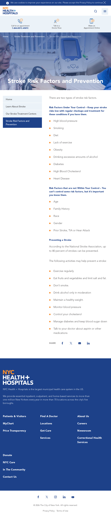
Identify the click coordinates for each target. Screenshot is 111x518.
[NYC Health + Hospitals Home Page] (10, 11)
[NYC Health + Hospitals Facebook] (38, 497)
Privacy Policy (48, 511)
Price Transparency (14, 431)
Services (45, 438)
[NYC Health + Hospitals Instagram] (55, 497)
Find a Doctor (49, 416)
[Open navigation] (105, 11)
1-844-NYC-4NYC (20, 28)
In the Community (14, 469)
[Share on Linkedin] (88, 343)
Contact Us (9, 477)
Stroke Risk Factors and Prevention (17, 123)
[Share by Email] (79, 343)
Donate (7, 455)
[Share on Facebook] (62, 343)
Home (9, 99)
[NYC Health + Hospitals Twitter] (46, 497)
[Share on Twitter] (71, 343)
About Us (83, 416)
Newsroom (84, 431)
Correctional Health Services (89, 440)
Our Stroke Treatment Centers (21, 114)
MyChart (8, 423)
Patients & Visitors (14, 416)
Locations (46, 423)
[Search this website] (95, 11)
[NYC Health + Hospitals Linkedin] (64, 497)
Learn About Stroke (15, 107)
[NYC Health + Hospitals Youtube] (72, 497)
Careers (82, 423)
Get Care (45, 431)
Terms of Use (62, 511)
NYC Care (9, 462)
